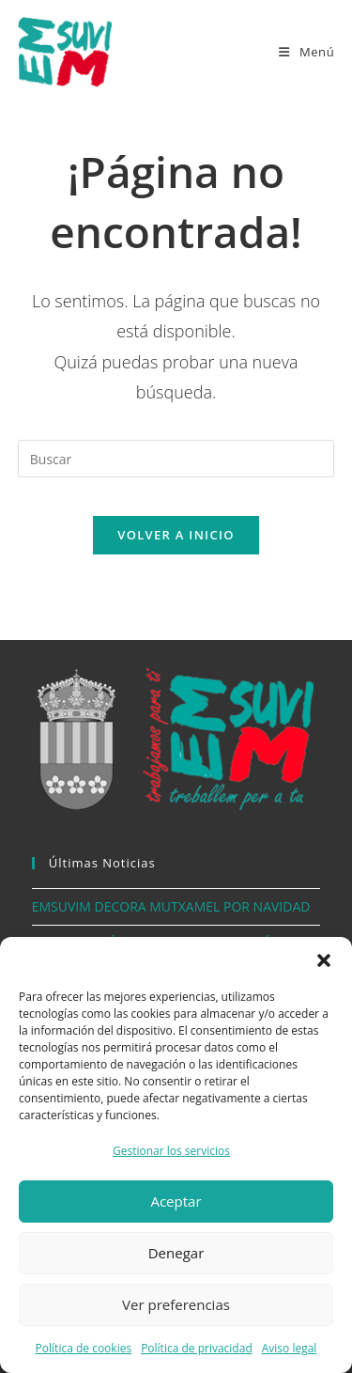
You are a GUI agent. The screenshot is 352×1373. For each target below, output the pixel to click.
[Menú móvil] (306, 51)
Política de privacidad (197, 1348)
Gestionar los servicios (171, 1151)
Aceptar (175, 1201)
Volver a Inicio (175, 534)
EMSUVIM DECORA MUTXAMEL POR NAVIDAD (171, 906)
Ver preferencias (176, 1304)
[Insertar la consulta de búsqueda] (176, 458)
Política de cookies (84, 1348)
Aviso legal (289, 1348)
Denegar (176, 1252)
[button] (323, 960)
